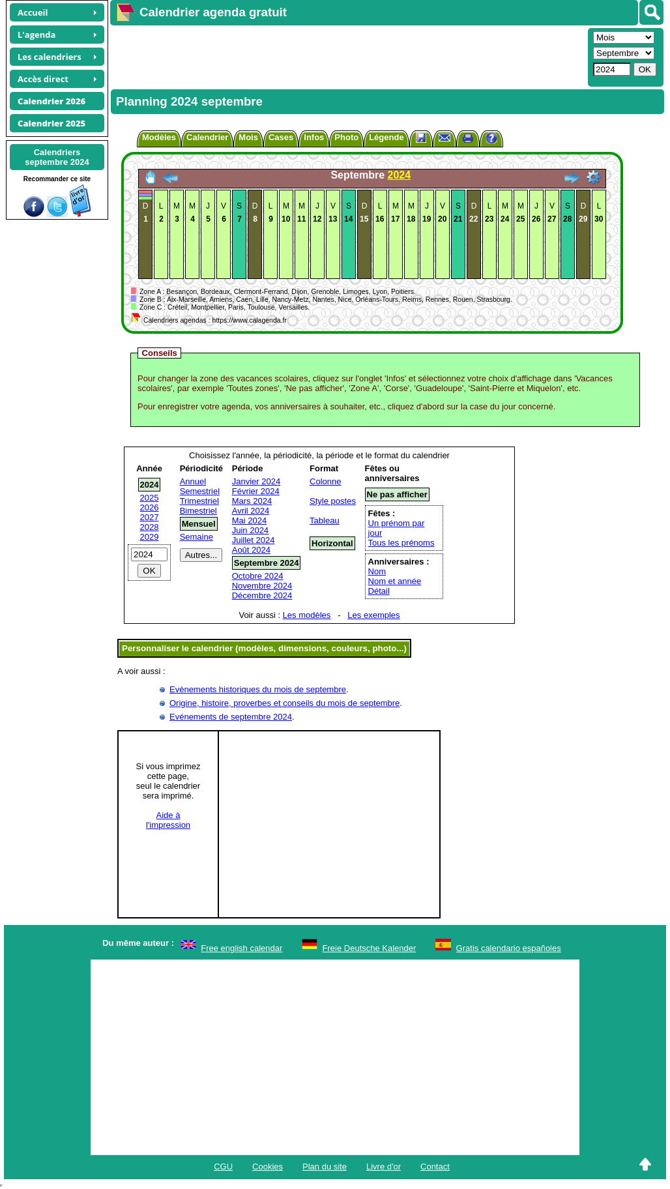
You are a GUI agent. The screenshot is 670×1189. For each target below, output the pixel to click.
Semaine (196, 537)
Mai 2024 (249, 520)
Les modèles (307, 615)
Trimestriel (199, 501)
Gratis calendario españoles (508, 948)
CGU (223, 1166)
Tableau (325, 520)
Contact (435, 1166)
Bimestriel (198, 511)
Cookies (267, 1166)
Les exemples (373, 615)
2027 (149, 517)
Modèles (159, 137)
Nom (377, 571)
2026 (149, 507)
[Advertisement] (347, 56)
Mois (248, 137)
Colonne (325, 481)
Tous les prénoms (401, 543)
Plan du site (324, 1166)
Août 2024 (251, 550)
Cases (281, 137)
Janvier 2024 (256, 481)
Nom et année (395, 581)
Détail (379, 591)
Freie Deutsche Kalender (369, 948)
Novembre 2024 (262, 586)
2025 (149, 498)
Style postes (333, 501)
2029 (149, 537)
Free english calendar (241, 948)
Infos (314, 137)
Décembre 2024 (262, 595)
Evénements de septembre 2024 (230, 717)
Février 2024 (256, 491)
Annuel (193, 481)
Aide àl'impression (168, 820)
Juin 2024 (250, 530)
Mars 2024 (252, 501)
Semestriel (200, 491)
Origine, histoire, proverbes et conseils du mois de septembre (284, 703)
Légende (386, 137)
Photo (346, 137)
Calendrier (207, 137)
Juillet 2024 (253, 540)
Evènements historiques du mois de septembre (257, 689)
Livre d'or (383, 1166)
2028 (149, 527)
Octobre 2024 (258, 576)
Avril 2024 (251, 511)
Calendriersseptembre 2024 (57, 157)
